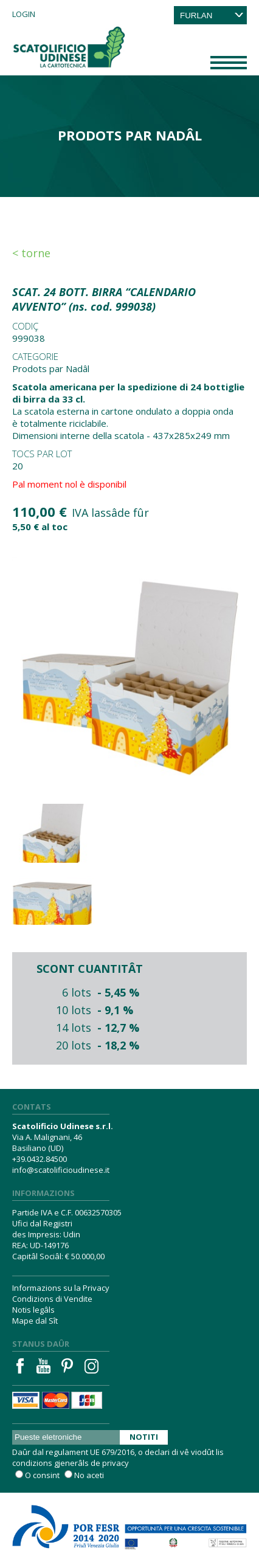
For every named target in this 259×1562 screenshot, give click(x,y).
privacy (115, 1462)
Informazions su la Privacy (60, 1287)
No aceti (89, 1475)
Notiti (144, 1436)
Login (23, 14)
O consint (42, 1475)
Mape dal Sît (35, 1320)
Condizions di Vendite (52, 1298)
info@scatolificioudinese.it (60, 1169)
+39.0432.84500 (39, 1158)
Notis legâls (33, 1309)
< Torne (31, 253)
